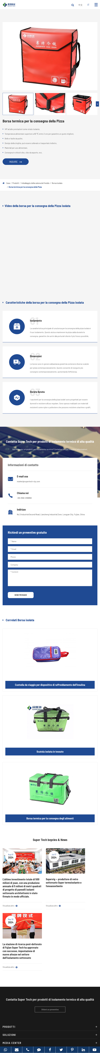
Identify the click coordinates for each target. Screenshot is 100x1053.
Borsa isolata (57, 183)
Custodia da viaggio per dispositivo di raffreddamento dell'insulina (50, 684)
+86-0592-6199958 (24, 498)
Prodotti (15, 183)
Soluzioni (50, 979)
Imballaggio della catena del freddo (35, 183)
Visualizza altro (10, 909)
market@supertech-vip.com (28, 481)
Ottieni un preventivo (50, 954)
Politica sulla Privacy (59, 1038)
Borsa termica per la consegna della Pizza (25, 187)
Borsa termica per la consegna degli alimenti (50, 818)
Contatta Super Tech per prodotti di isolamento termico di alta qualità (50, 944)
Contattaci (11, 1003)
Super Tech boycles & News (50, 840)
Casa (8, 183)
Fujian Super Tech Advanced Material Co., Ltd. (46, 1035)
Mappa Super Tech (40, 1038)
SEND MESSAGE (20, 595)
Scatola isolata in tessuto (50, 751)
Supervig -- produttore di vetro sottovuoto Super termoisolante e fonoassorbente (49, 877)
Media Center (50, 987)
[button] (97, 104)
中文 (80, 5)
